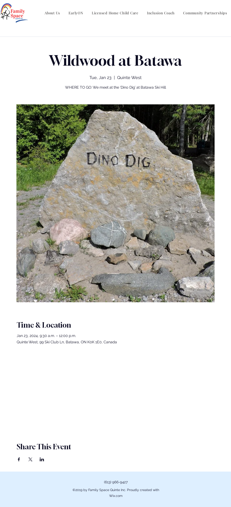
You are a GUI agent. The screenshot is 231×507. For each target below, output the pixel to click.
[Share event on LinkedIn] (42, 459)
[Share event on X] (30, 459)
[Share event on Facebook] (19, 459)
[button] (52, 13)
